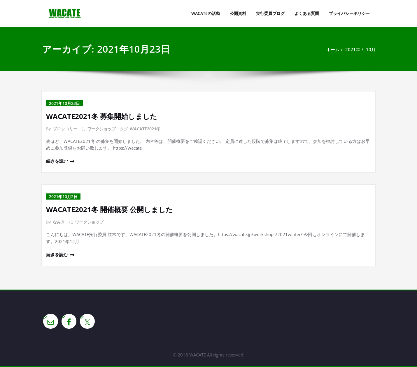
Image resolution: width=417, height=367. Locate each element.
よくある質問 (307, 13)
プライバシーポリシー (349, 13)
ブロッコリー (65, 128)
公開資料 (238, 13)
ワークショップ (101, 128)
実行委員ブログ (270, 13)
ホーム (332, 49)
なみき (59, 222)
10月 (371, 49)
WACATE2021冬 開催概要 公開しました (109, 209)
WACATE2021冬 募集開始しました (101, 116)
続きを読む (57, 161)
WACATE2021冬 (145, 128)
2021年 (352, 49)
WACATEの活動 (205, 13)
